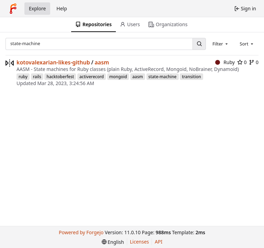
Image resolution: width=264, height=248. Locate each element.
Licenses (139, 241)
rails (37, 77)
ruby (23, 77)
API (158, 241)
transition (191, 77)
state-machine (162, 77)
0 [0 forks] (253, 62)
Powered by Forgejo (81, 232)
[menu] (113, 242)
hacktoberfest (60, 77)
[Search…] (199, 44)
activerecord (91, 77)
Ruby (225, 62)
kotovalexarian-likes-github (53, 62)
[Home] (13, 8)
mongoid (118, 77)
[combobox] (220, 43)
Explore (37, 8)
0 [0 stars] (242, 62)
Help (61, 8)
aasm (102, 62)
